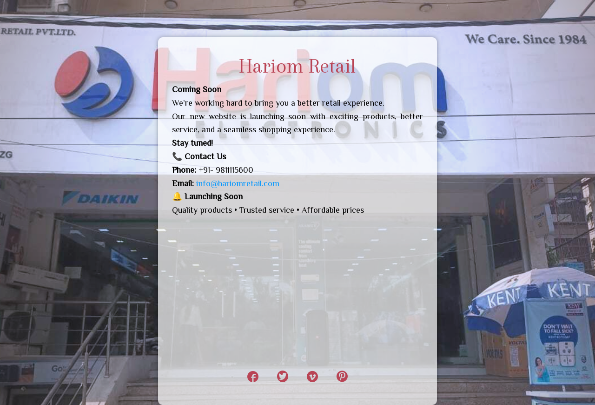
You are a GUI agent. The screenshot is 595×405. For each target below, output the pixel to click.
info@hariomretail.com (237, 183)
